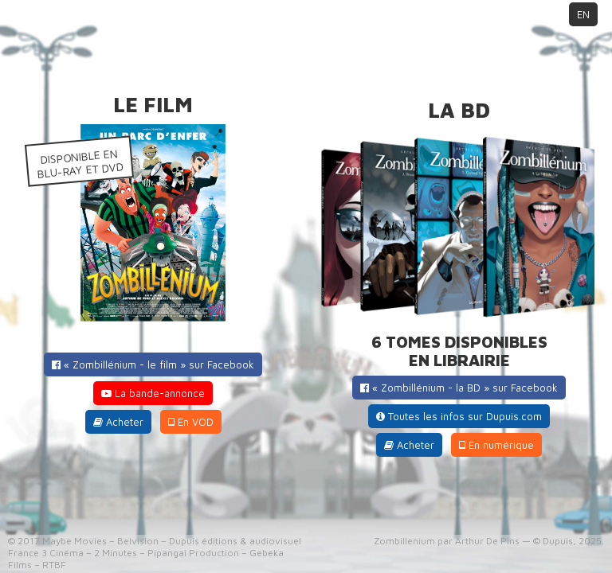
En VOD (191, 421)
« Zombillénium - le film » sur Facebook (153, 364)
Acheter (118, 421)
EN (583, 14)
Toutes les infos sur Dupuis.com (459, 416)
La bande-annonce (153, 393)
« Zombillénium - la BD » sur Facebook (459, 387)
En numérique (496, 445)
